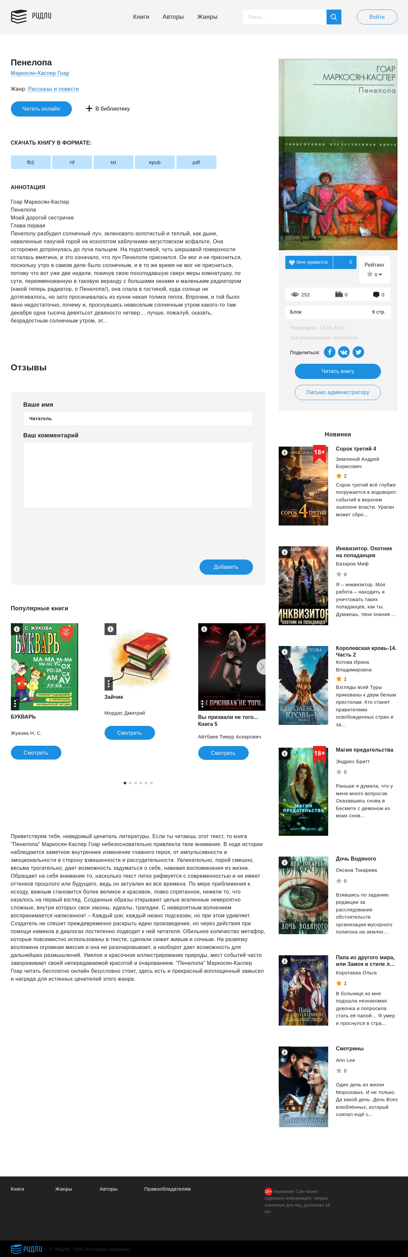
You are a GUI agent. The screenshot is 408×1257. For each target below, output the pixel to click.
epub (155, 162)
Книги (141, 17)
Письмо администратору (337, 392)
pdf (196, 162)
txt (113, 162)
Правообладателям (167, 1189)
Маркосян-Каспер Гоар (40, 73)
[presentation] (73, 529)
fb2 (30, 162)
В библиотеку (112, 109)
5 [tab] (146, 783)
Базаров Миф (352, 563)
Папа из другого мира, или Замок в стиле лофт (365, 964)
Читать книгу (338, 371)
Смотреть (36, 753)
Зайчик (114, 697)
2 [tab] (130, 783)
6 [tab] (151, 783)
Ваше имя (38, 404)
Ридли (42, 15)
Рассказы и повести (53, 89)
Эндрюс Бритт (353, 761)
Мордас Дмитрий (125, 713)
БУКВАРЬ (23, 717)
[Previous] (11, 667)
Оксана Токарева (356, 870)
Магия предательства (364, 750)
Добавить (226, 567)
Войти (377, 17)
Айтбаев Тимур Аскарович (229, 736)
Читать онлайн (41, 109)
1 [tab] (125, 783)
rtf (72, 162)
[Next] (264, 667)
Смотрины (350, 1054)
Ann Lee (345, 1065)
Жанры (207, 17)
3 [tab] (135, 783)
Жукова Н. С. (26, 733)
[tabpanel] (138, 681)
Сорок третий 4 (356, 449)
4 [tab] (141, 783)
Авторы (173, 17)
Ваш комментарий (51, 435)
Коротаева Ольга (356, 979)
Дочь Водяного (356, 859)
